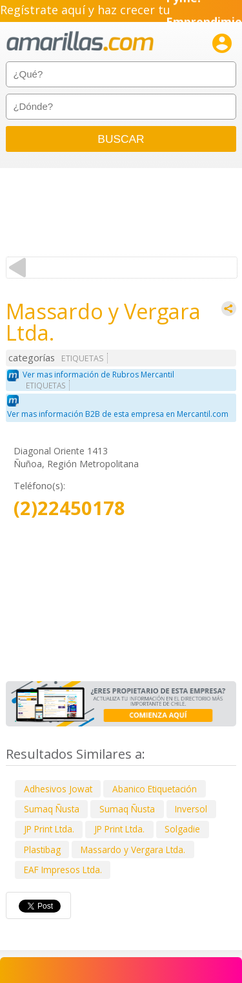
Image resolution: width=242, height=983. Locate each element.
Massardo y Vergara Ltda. (133, 849)
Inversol (191, 809)
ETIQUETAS (82, 358)
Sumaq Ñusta (51, 809)
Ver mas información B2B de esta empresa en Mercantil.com (117, 413)
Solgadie (182, 829)
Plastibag (42, 849)
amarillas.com (80, 41)
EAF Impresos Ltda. (63, 869)
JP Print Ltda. (49, 829)
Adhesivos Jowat (58, 789)
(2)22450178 (69, 508)
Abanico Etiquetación (154, 789)
